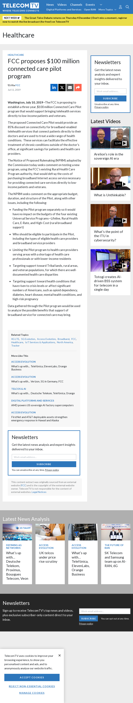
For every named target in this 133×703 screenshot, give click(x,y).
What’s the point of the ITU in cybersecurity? (108, 236)
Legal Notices (39, 491)
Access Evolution (46, 338)
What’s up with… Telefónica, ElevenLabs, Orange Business (81, 563)
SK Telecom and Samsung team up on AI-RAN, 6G (115, 559)
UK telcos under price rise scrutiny (48, 557)
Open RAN (90, 9)
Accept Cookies (32, 677)
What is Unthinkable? (110, 195)
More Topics (107, 9)
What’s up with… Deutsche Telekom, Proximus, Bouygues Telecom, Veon (17, 565)
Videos (62, 4)
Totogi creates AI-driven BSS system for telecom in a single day (108, 283)
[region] (32, 676)
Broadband (63, 338)
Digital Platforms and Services (63, 9)
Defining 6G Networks (14, 546)
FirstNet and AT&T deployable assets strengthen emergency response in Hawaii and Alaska (39, 418)
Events (90, 4)
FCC (17, 85)
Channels (76, 4)
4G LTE (15, 338)
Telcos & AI (18, 388)
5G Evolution (28, 338)
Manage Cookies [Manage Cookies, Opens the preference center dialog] (32, 692)
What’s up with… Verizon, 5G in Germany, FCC (37, 381)
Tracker (15, 345)
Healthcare (18, 35)
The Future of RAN (114, 546)
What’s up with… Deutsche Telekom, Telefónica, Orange (43, 393)
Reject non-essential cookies (32, 686)
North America (65, 342)
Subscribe (44, 464)
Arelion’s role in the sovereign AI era (108, 156)
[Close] (59, 655)
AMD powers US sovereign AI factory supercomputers (42, 405)
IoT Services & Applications (40, 342)
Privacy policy (52, 470)
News (50, 4)
